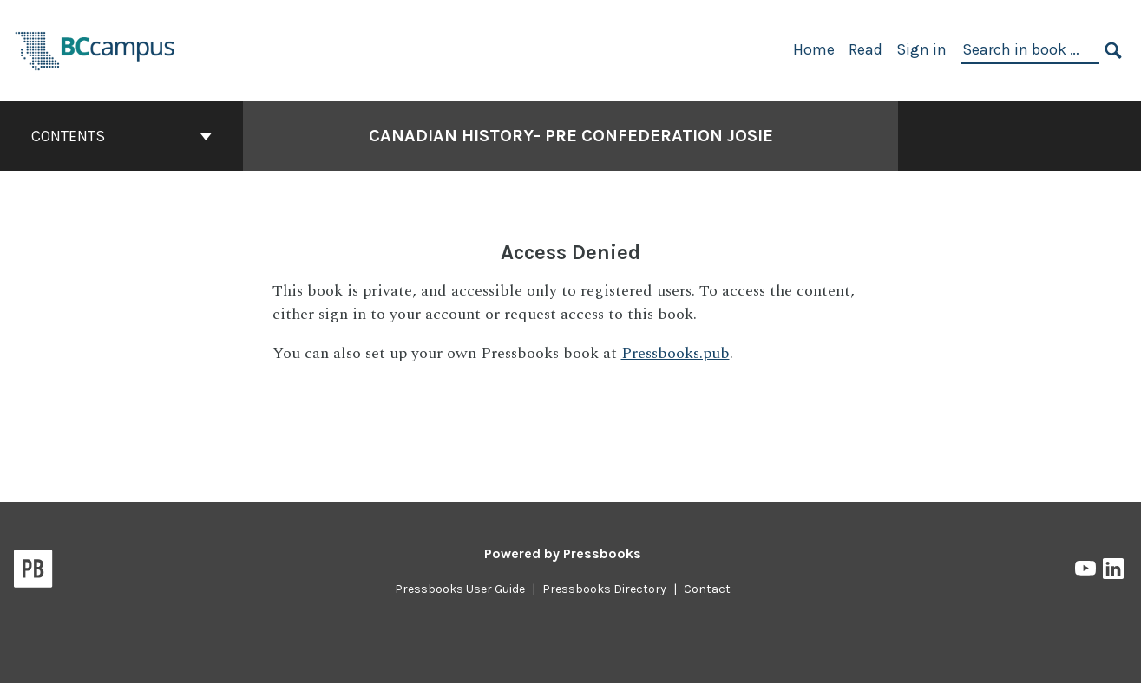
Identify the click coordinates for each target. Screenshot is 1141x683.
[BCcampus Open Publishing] (95, 49)
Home (814, 49)
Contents (121, 136)
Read (865, 49)
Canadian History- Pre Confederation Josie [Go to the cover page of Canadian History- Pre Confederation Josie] (571, 136)
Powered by (562, 553)
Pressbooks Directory (604, 589)
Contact (707, 589)
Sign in (921, 49)
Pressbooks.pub (675, 353)
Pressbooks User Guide (460, 589)
